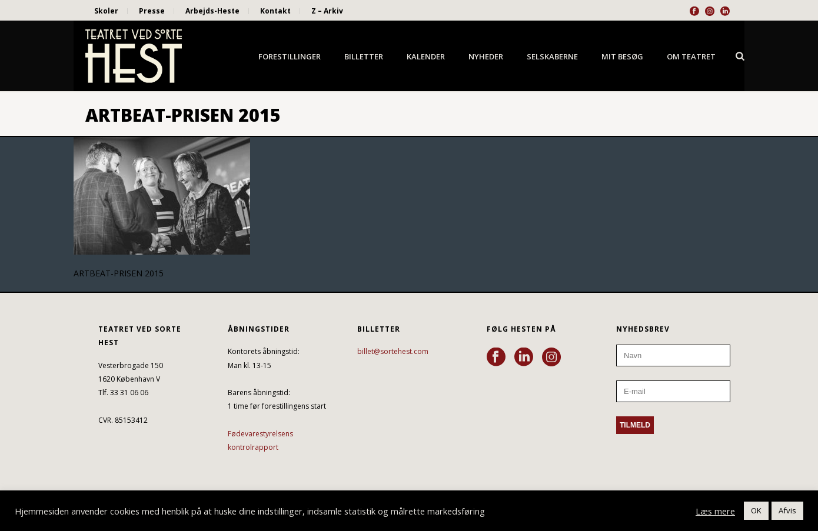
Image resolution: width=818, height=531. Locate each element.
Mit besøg (622, 56)
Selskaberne (552, 56)
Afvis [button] (787, 510)
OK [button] (756, 510)
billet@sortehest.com (392, 351)
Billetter (363, 56)
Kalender (426, 56)
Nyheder (485, 56)
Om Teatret (691, 56)
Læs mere (715, 511)
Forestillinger (289, 56)
